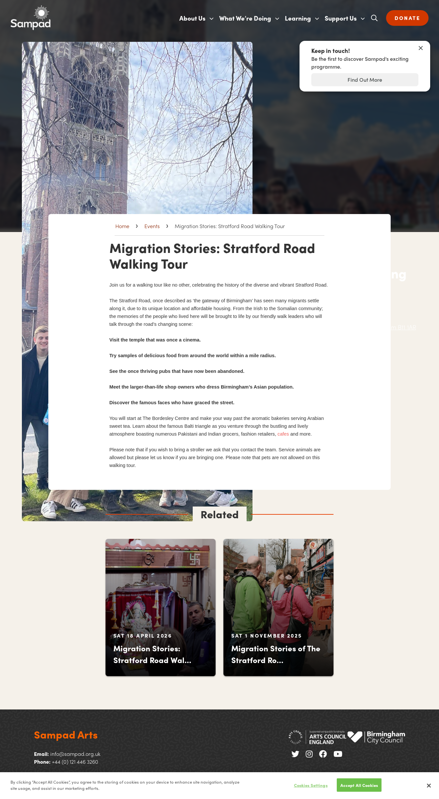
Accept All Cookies (359, 788)
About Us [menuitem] (192, 18)
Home (122, 226)
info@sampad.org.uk (75, 753)
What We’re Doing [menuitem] (245, 18)
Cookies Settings (311, 788)
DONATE (407, 18)
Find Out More (365, 79)
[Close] (429, 788)
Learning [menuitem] (298, 18)
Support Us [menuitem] (341, 18)
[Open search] (374, 18)
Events (152, 226)
